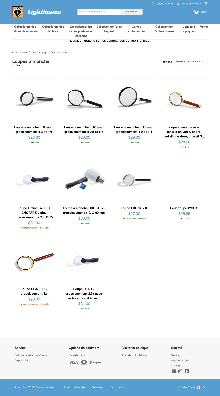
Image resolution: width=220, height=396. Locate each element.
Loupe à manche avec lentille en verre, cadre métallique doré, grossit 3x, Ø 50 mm (183, 132)
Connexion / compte (189, 4)
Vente (204, 26)
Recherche (131, 11)
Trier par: (167, 62)
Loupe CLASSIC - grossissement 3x (34, 291)
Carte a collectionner (136, 29)
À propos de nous (180, 360)
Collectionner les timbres (53, 29)
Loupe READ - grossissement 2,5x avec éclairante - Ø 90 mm (83, 293)
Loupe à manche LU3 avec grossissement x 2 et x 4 (133, 129)
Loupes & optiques (189, 29)
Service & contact (163, 4)
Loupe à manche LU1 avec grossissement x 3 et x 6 (33, 129)
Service (175, 355)
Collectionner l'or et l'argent (108, 29)
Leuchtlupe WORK (184, 208)
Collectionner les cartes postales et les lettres (81, 31)
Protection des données (74, 387)
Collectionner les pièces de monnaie (25, 29)
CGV (111, 387)
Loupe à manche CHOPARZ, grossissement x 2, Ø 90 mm (84, 210)
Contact (122, 387)
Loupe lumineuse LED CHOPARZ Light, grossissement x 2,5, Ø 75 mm (34, 212)
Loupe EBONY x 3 (134, 208)
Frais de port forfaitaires (135, 355)
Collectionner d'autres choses (164, 29)
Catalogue (176, 365)
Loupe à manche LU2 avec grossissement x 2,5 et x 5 (83, 129)
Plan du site (97, 387)
